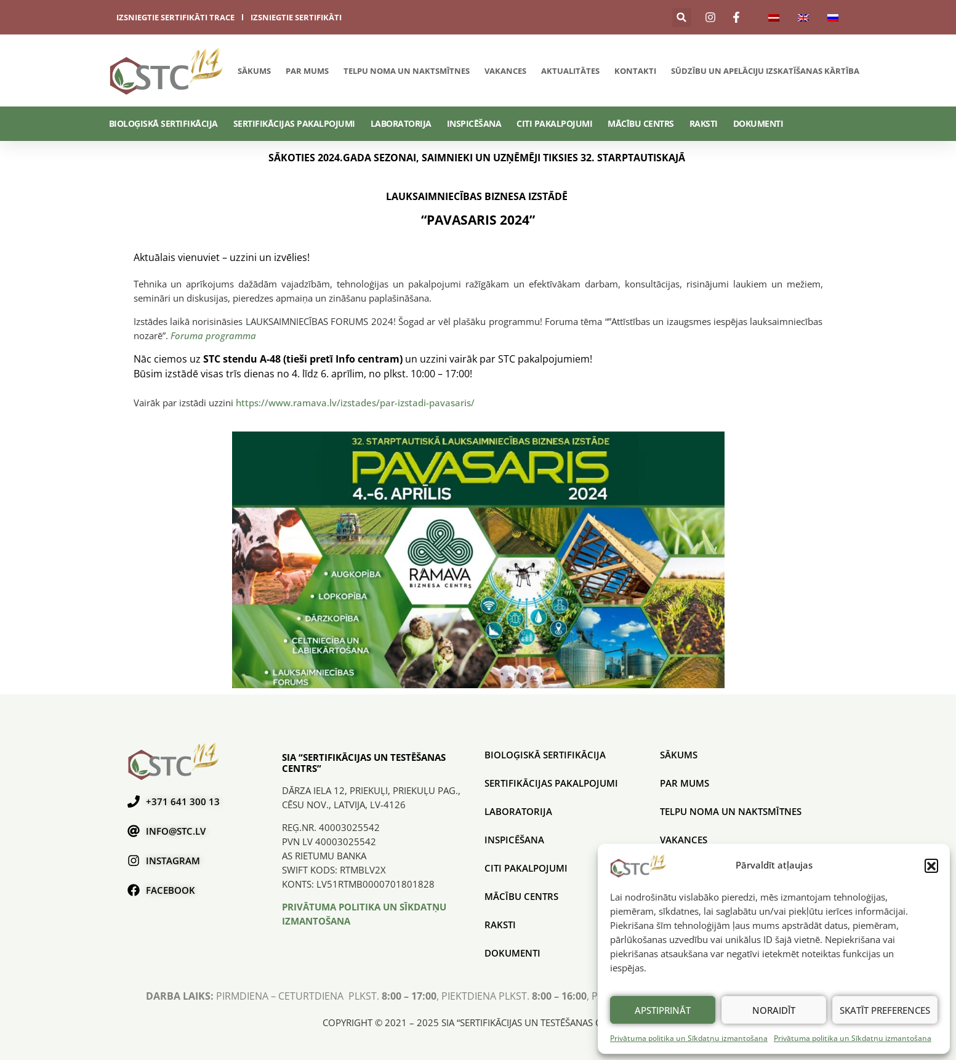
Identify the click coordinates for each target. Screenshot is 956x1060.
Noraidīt (773, 1010)
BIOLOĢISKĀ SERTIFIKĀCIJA (163, 123)
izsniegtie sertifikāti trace (175, 17)
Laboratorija (401, 123)
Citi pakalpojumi (554, 123)
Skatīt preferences (885, 1010)
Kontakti (635, 70)
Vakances (505, 70)
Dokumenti (758, 123)
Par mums (307, 70)
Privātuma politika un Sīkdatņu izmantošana (689, 1038)
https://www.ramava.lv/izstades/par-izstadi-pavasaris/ (358, 402)
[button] (931, 865)
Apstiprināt (663, 1010)
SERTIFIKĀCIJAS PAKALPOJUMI (294, 123)
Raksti (703, 123)
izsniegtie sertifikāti (296, 17)
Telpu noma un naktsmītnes (406, 70)
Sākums (254, 70)
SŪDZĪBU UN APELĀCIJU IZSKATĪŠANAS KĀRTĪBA (765, 70)
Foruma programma (213, 335)
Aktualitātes (570, 70)
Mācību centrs (641, 123)
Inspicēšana (474, 123)
